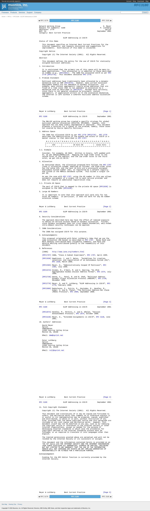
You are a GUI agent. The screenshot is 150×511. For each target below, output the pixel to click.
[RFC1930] (103, 186)
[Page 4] (107, 397)
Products (13, 12)
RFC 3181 (106, 20)
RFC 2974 (80, 314)
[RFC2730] (46, 277)
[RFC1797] (46, 255)
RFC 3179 (44, 20)
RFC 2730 (102, 278)
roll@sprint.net (56, 350)
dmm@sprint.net (56, 335)
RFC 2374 (101, 272)
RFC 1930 (56, 262)
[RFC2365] (63, 73)
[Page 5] (107, 492)
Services (22, 12)
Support (29, 12)
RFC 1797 (82, 138)
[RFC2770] (51, 75)
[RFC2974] (68, 83)
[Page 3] (107, 302)
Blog (147, 1)
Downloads (140, 1)
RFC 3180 (43, 116)
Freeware (5, 12)
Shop (134, 1)
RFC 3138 (100, 317)
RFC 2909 (74, 292)
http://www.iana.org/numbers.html (68, 252)
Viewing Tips (12, 504)
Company (37, 12)
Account (128, 1)
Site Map (4, 504)
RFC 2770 (87, 75)
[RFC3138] (67, 188)
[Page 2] (107, 207)
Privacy (20, 504)
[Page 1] (107, 111)
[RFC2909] (46, 288)
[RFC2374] (46, 270)
